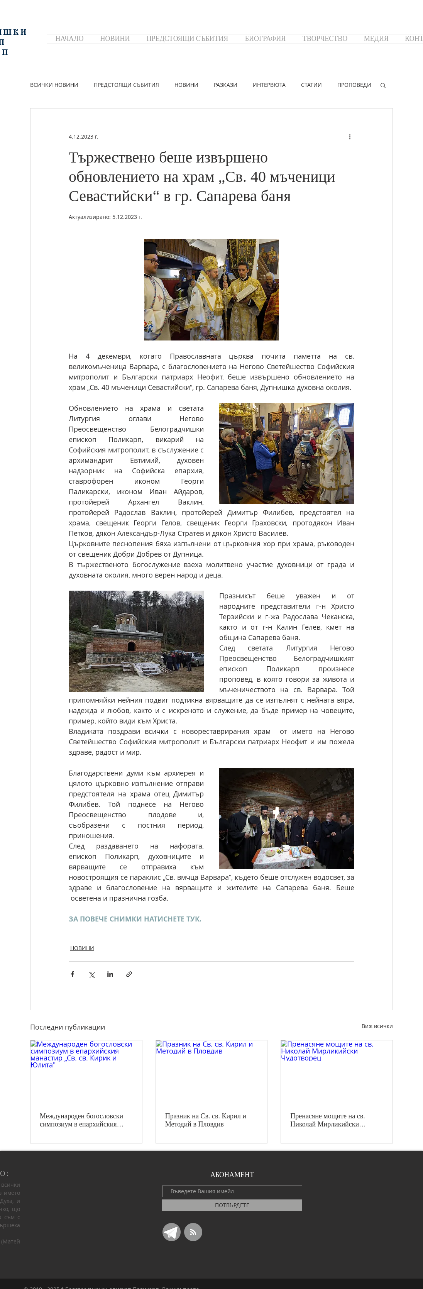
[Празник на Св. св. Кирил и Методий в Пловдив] (211, 1071)
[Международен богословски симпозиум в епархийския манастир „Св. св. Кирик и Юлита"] (86, 1071)
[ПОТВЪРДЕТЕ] (232, 1205)
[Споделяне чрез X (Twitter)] (91, 974)
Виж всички (377, 1026)
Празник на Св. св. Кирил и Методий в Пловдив (205, 1120)
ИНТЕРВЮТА (269, 84)
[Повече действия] (349, 136)
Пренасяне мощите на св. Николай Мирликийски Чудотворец (327, 1120)
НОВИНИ (186, 84)
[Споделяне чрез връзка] (129, 974)
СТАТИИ (311, 84)
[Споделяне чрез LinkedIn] (110, 974)
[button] (383, 85)
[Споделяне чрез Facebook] (72, 974)
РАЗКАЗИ (225, 84)
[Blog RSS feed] (193, 1232)
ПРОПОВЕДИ (354, 84)
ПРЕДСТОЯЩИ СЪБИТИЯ (126, 84)
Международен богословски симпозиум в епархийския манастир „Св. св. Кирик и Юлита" (81, 1120)
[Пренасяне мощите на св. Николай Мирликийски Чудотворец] (337, 1071)
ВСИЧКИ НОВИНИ (54, 84)
